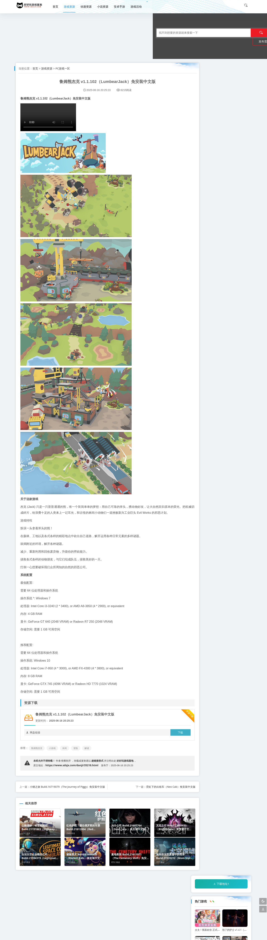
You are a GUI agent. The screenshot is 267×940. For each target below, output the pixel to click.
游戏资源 (71, 5)
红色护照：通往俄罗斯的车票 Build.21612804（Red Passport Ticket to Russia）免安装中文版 (220, 207)
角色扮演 (202, 507)
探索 (210, 514)
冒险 (76, 754)
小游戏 (53, 754)
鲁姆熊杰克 (37, 754)
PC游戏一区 (63, 68)
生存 (199, 521)
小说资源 (105, 5)
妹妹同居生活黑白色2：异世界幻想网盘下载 (218, 143)
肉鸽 (226, 507)
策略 (215, 507)
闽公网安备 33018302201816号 (230, 934)
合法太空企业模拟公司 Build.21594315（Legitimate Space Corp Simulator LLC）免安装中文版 (221, 320)
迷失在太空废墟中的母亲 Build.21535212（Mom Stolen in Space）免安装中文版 (220, 463)
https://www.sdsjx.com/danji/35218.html (72, 771)
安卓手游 (121, 5)
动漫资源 (88, 5)
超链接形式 (98, 766)
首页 (57, 5)
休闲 (65, 754)
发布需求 (189, 33)
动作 (213, 496)
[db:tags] (237, 500)
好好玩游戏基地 (126, 766)
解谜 (87, 754)
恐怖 (221, 514)
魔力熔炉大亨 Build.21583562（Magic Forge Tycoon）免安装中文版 (218, 435)
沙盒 (210, 521)
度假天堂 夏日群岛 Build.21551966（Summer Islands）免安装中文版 (216, 406)
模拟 (199, 514)
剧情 (221, 521)
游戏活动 (138, 5)
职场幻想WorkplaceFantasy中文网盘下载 (244, 143)
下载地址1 (221, 71)
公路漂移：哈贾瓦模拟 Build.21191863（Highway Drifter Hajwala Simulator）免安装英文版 (221, 236)
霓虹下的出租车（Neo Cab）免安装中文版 (159, 792)
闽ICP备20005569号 (194, 934)
